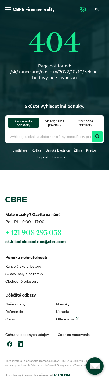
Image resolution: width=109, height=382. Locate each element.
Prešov (91, 149)
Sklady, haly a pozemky (24, 273)
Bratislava (20, 149)
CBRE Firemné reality (34, 9)
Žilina (78, 149)
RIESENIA (62, 374)
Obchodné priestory (21, 281)
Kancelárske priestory (23, 266)
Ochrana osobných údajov (27, 334)
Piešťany (58, 156)
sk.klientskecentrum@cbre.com (35, 241)
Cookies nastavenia (74, 334)
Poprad (42, 156)
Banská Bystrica (58, 149)
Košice (36, 149)
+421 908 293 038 (33, 232)
